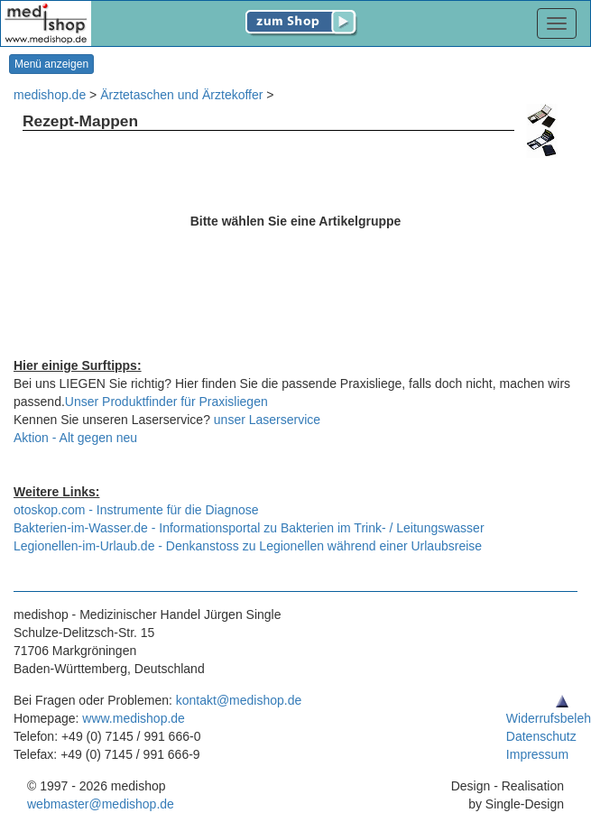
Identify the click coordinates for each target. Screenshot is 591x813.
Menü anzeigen (51, 64)
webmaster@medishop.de (100, 804)
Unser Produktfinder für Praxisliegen (166, 401)
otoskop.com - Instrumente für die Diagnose (136, 510)
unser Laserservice (267, 419)
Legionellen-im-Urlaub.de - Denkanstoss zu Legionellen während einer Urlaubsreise (248, 546)
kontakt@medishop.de (239, 700)
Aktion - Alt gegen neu (75, 437)
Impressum (537, 754)
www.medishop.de (133, 718)
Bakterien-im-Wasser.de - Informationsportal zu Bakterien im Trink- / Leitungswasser (249, 528)
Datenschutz (541, 736)
